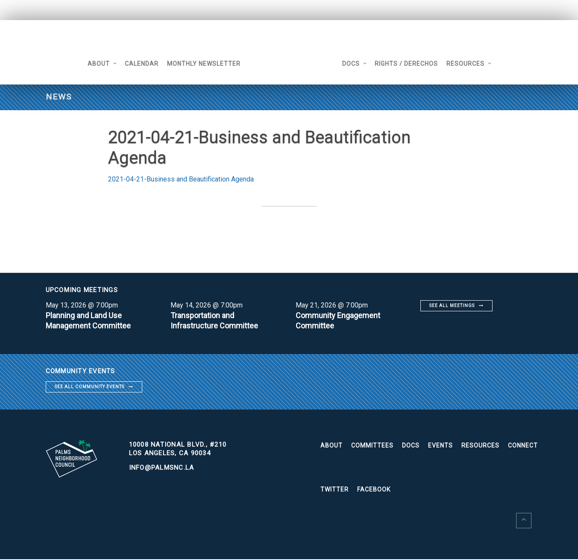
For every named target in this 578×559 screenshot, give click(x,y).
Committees (372, 445)
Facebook (373, 489)
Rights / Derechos (406, 63)
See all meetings (452, 305)
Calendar (141, 63)
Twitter (334, 489)
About (99, 63)
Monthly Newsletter (204, 63)
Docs (351, 63)
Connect (523, 445)
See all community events (89, 386)
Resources (465, 63)
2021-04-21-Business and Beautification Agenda (181, 179)
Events (440, 445)
